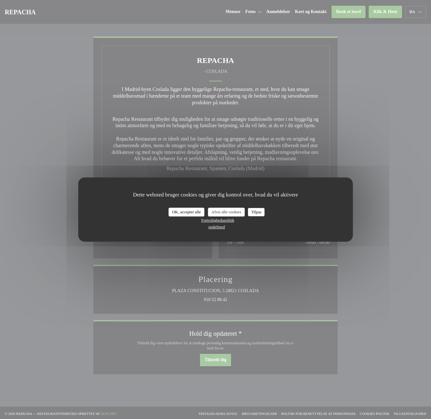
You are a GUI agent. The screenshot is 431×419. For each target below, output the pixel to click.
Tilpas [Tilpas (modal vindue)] (256, 212)
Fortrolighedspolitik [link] (217, 220)
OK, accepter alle (186, 212)
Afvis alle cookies (226, 212)
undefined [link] (217, 226)
